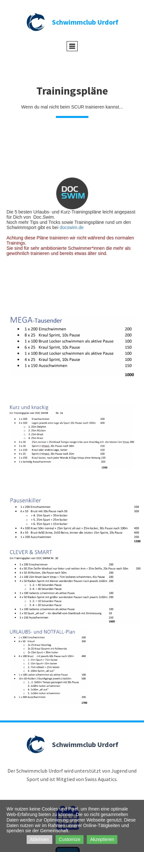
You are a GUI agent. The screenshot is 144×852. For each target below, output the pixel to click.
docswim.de (71, 227)
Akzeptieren (102, 839)
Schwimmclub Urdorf (85, 22)
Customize (69, 839)
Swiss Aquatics (101, 779)
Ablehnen (39, 839)
